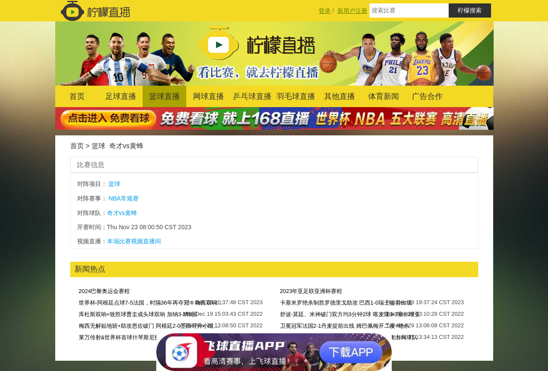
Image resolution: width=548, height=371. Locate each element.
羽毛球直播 (296, 96)
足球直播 (120, 96)
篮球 (98, 146)
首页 (77, 96)
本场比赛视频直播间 (134, 241)
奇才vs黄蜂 (126, 146)
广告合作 (427, 96)
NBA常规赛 (123, 198)
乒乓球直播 (252, 96)
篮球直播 (164, 96)
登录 (325, 10)
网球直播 (208, 96)
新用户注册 (352, 10)
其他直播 (339, 96)
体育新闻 (383, 96)
